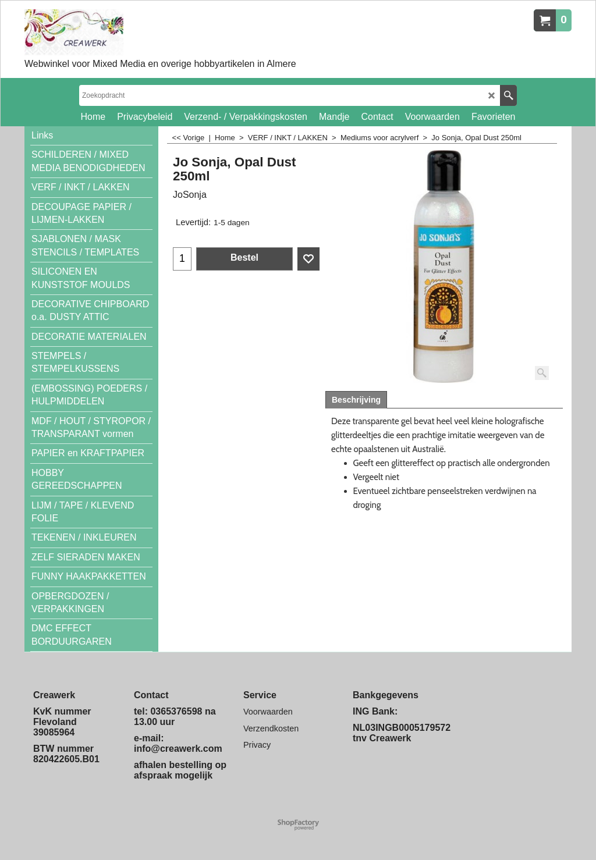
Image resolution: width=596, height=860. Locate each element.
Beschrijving (356, 399)
